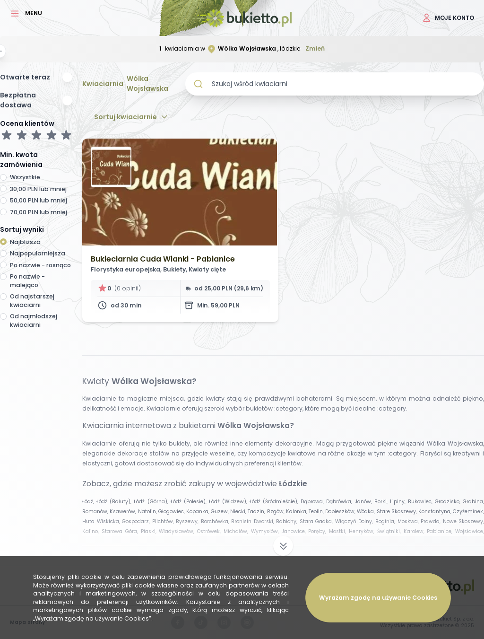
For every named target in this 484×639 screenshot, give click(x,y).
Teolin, (317, 511)
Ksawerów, (124, 511)
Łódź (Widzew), (229, 501)
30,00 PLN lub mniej (38, 189)
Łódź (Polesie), (190, 501)
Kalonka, (297, 511)
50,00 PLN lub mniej (38, 200)
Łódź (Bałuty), (115, 501)
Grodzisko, (449, 501)
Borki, (382, 501)
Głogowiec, (172, 511)
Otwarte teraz (25, 77)
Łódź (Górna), (152, 501)
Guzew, (220, 511)
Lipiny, (399, 501)
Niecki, (239, 511)
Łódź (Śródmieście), (275, 501)
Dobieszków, (341, 511)
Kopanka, (198, 511)
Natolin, (148, 511)
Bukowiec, (421, 501)
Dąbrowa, (313, 501)
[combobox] (334, 84)
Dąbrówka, (340, 501)
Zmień (315, 48)
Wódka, (366, 511)
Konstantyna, (435, 511)
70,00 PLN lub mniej (38, 212)
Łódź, (89, 501)
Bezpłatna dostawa (18, 100)
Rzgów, (276, 511)
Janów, (364, 501)
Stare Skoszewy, (397, 511)
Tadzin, (257, 511)
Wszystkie (25, 177)
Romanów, (96, 511)
